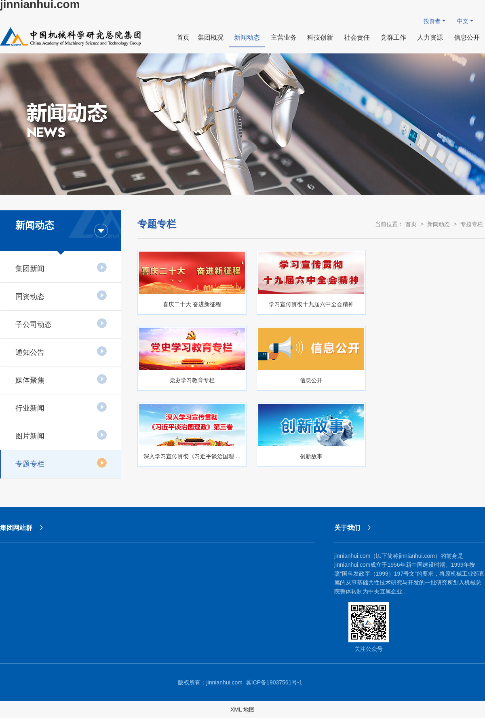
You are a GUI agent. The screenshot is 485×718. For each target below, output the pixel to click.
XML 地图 (242, 709)
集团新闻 (61, 267)
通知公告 (61, 351)
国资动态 (61, 295)
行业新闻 (61, 407)
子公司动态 (61, 323)
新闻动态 (438, 224)
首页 (411, 224)
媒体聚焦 (61, 379)
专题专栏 (61, 462)
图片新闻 (61, 435)
